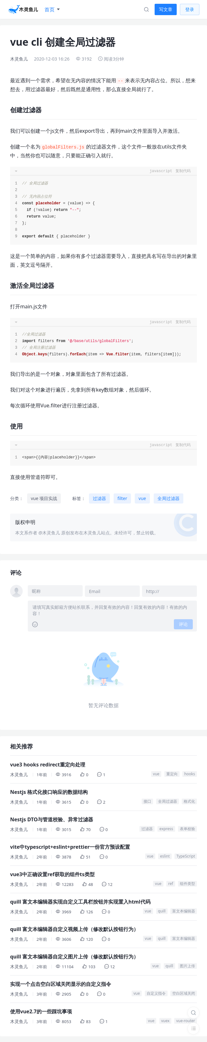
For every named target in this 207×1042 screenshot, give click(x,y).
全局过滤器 (168, 498)
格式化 (189, 800)
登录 (189, 9)
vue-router (185, 1020)
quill (162, 910)
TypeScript (185, 855)
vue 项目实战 (44, 498)
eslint (164, 855)
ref (170, 883)
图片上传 (187, 965)
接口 (147, 800)
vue (142, 498)
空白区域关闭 (183, 992)
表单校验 (187, 828)
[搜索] (193, 1012)
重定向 (172, 773)
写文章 (165, 9)
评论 (183, 623)
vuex (165, 1020)
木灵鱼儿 (19, 59)
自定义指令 (156, 992)
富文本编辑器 (183, 910)
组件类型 (187, 883)
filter (122, 498)
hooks (189, 773)
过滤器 (99, 498)
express (166, 828)
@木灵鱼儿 (49, 533)
